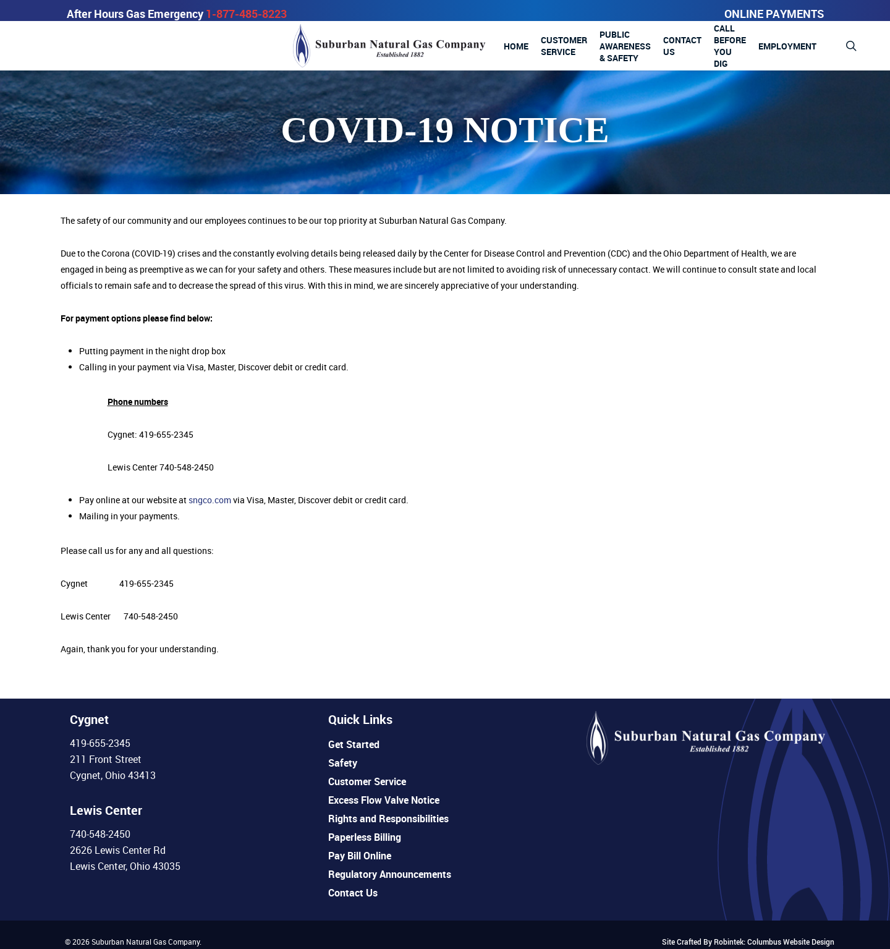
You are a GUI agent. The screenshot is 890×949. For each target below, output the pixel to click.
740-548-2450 (100, 834)
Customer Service (367, 781)
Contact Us (353, 893)
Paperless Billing (364, 837)
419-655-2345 (100, 743)
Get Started (353, 744)
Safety (342, 763)
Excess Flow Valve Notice (383, 800)
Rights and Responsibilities (388, 818)
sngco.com (210, 500)
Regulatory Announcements (389, 874)
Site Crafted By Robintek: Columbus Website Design (748, 942)
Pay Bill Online (359, 855)
